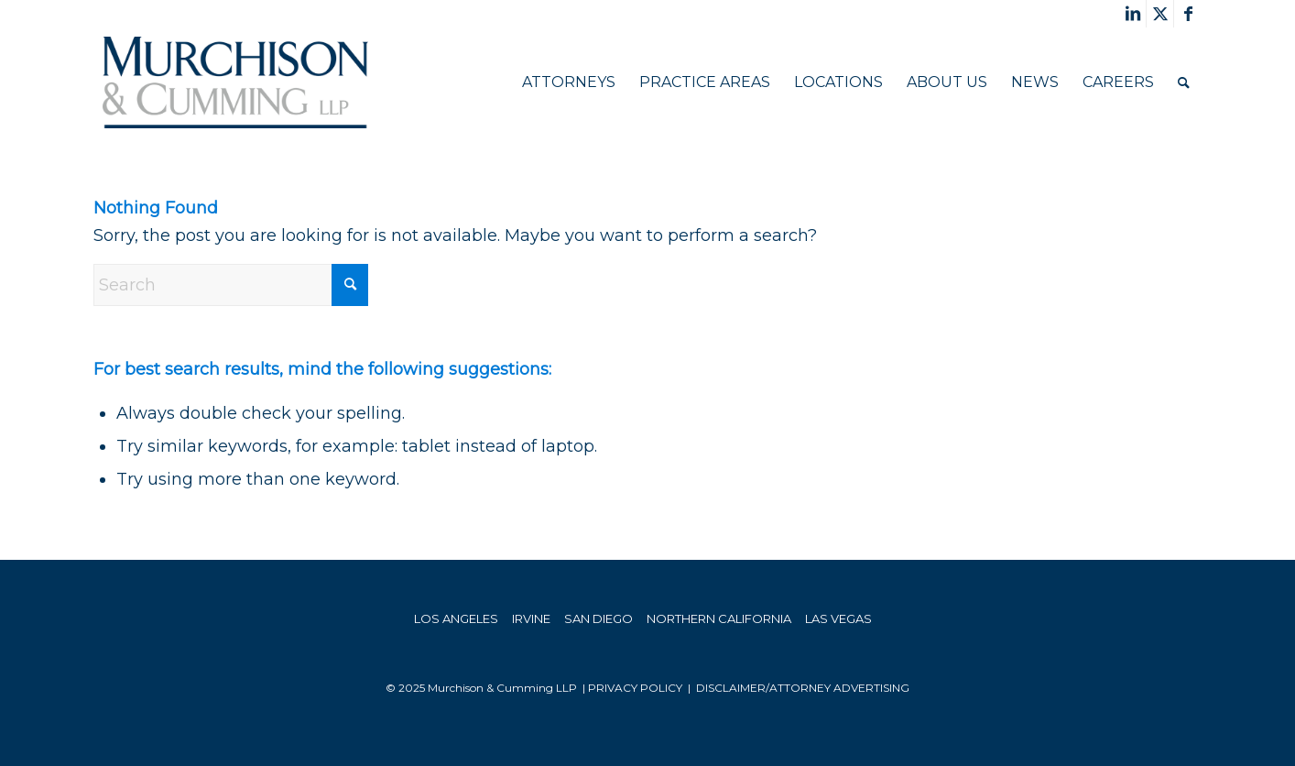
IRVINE (531, 618)
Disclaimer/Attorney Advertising (802, 688)
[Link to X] (1160, 13)
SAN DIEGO (598, 618)
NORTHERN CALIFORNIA (719, 618)
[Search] (1184, 82)
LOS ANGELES (456, 618)
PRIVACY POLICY (635, 688)
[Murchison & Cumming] (235, 82)
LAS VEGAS (838, 618)
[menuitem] (568, 82)
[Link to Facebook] (1188, 13)
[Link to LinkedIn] (1132, 13)
